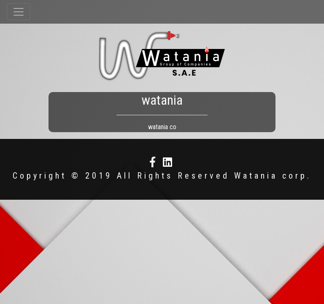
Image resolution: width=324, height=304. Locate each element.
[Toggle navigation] (18, 11)
